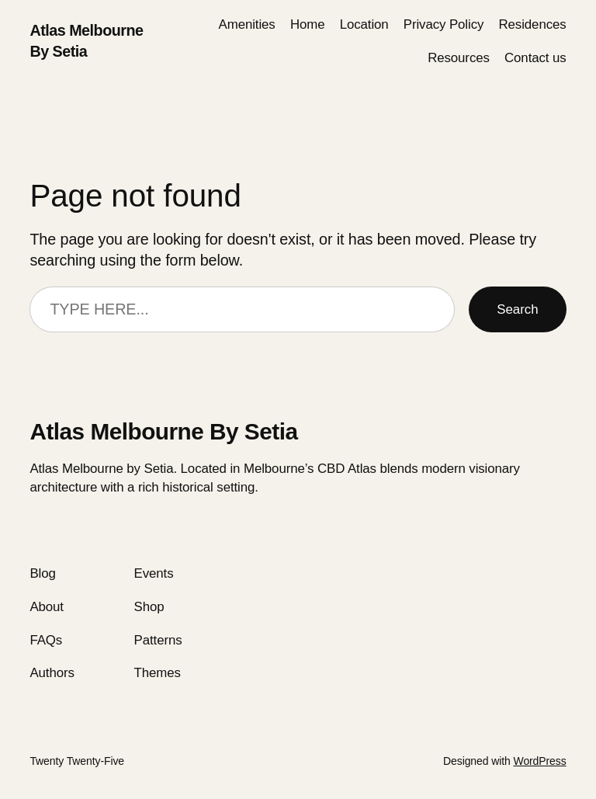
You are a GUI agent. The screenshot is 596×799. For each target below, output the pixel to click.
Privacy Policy (444, 24)
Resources (459, 57)
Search (517, 309)
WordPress (540, 761)
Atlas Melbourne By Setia (163, 431)
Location (364, 24)
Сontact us (535, 57)
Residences (533, 24)
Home (307, 24)
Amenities (247, 24)
